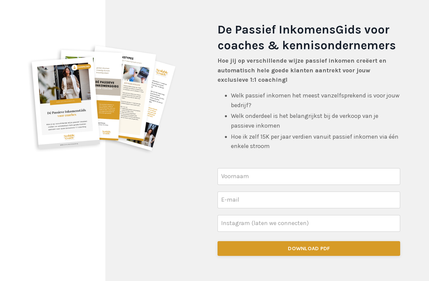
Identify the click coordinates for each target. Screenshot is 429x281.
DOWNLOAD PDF (309, 248)
